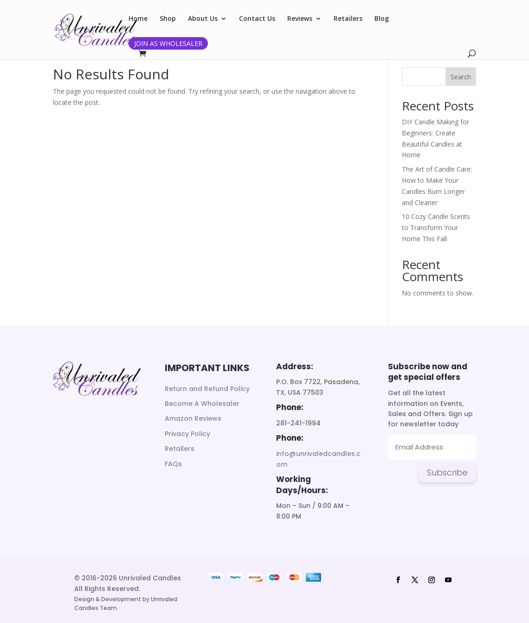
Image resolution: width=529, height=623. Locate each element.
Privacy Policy (187, 433)
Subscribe (447, 472)
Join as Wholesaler (168, 43)
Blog (381, 19)
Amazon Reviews (193, 418)
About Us (203, 19)
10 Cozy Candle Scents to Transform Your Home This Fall (436, 227)
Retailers (348, 19)
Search (461, 76)
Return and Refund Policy (207, 388)
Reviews (299, 19)
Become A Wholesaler (202, 403)
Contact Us (257, 19)
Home (138, 19)
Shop (168, 19)
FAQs (173, 464)
